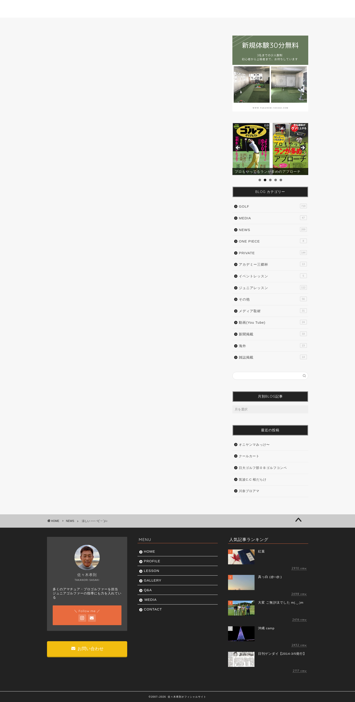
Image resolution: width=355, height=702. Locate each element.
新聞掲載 (273, 334)
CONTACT (288, 23)
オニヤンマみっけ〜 (254, 444)
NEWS (60, 44)
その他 (273, 299)
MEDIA (250, 23)
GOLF (273, 206)
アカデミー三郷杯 (273, 264)
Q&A (215, 23)
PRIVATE (273, 252)
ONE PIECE (273, 241)
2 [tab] (265, 180)
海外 (273, 345)
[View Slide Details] (270, 149)
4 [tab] (275, 180)
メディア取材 (273, 310)
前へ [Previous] (238, 148)
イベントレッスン (273, 275)
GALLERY (178, 23)
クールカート (249, 456)
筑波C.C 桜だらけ (253, 479)
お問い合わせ (87, 648)
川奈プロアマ (249, 491)
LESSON (140, 23)
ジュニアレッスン (273, 287)
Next (302, 148)
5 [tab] (281, 180)
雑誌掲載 (273, 357)
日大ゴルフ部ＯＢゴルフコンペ (263, 468)
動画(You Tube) (273, 322)
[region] (270, 149)
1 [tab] (260, 180)
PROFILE (102, 23)
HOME (64, 23)
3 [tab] (270, 180)
